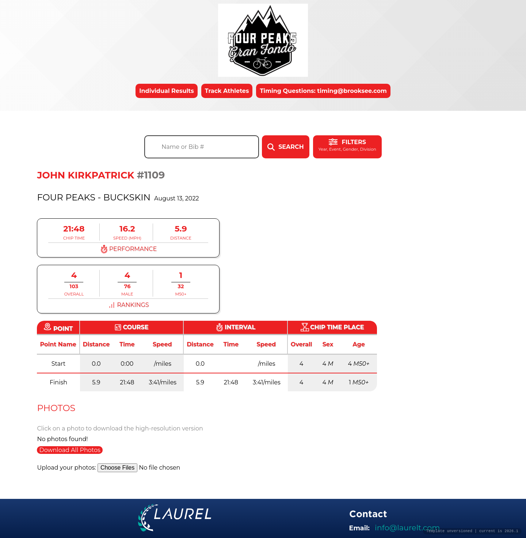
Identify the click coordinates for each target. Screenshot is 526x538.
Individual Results (166, 90)
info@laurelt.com (407, 527)
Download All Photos (69, 450)
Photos (56, 408)
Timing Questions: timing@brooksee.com (323, 90)
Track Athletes (227, 90)
